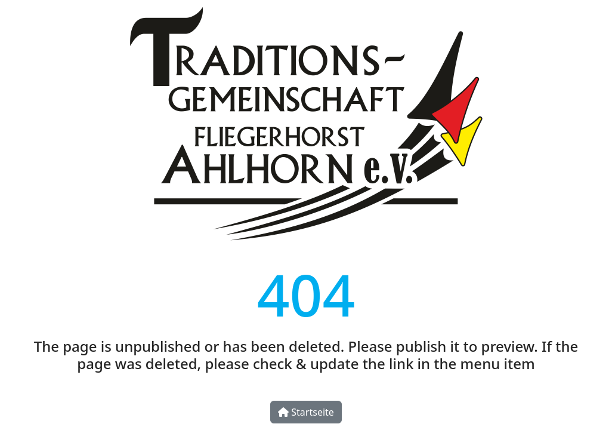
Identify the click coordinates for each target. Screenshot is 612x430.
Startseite (306, 412)
